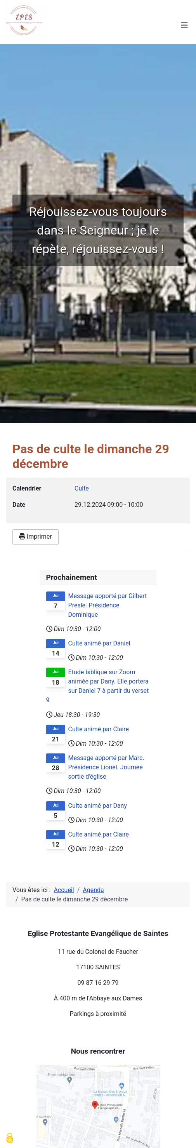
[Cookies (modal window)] (9, 1138)
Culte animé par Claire (98, 729)
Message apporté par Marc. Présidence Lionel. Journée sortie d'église (106, 767)
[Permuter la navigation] (184, 25)
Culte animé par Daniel (99, 643)
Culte (82, 488)
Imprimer (35, 536)
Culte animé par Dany (97, 805)
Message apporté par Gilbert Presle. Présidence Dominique (107, 605)
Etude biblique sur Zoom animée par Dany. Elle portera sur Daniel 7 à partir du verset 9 (97, 686)
